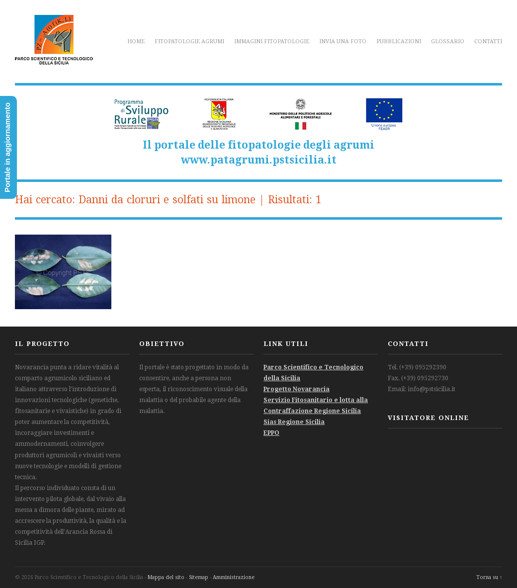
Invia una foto (342, 41)
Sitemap (198, 577)
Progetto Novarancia (296, 389)
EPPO (271, 432)
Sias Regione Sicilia (294, 422)
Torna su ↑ (489, 577)
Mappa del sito (166, 577)
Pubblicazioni (398, 41)
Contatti (488, 41)
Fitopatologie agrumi (189, 41)
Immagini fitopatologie (271, 41)
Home (136, 41)
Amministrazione (234, 577)
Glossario (447, 41)
